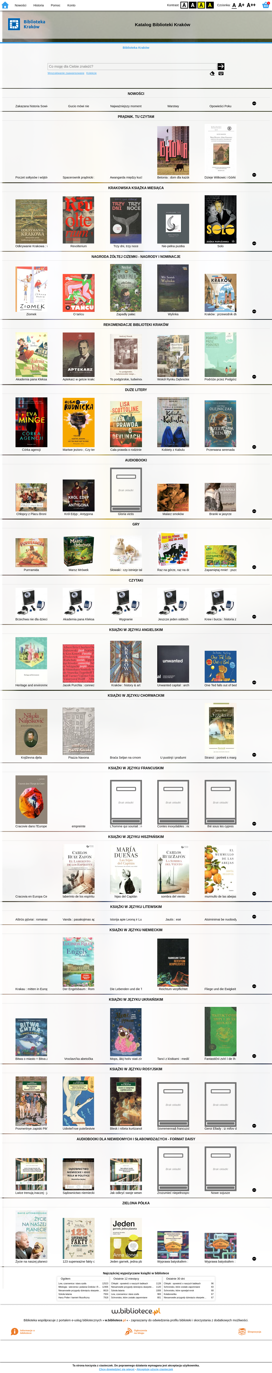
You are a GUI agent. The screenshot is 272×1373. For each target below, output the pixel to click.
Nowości (20, 5)
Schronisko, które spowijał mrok (179, 1290)
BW (193, 5)
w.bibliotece (115, 1320)
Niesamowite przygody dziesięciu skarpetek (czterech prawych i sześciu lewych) (96, 1290)
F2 (251, 5)
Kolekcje (91, 73)
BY (210, 5)
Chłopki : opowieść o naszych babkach (129, 1283)
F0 (234, 5)
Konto (71, 5)
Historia (38, 5)
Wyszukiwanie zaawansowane (66, 73)
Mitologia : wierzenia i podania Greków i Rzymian (81, 1287)
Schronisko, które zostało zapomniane (129, 1297)
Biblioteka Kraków (136, 47)
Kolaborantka (170, 1294)
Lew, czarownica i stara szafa (72, 1283)
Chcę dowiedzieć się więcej (116, 1369)
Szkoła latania (65, 1294)
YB (201, 5)
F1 (241, 5)
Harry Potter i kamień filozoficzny (74, 1297)
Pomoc (55, 5)
